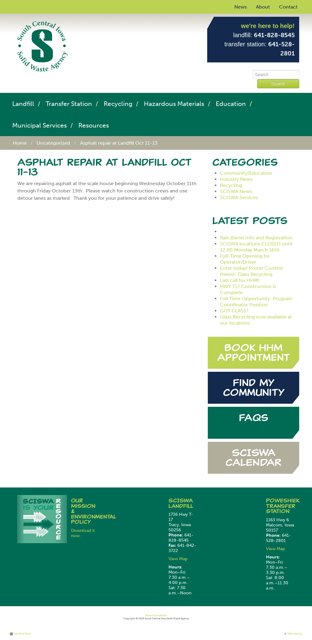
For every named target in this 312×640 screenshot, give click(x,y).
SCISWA (180, 500)
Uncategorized (53, 143)
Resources (93, 125)
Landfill (23, 103)
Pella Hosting (293, 633)
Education (231, 103)
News (240, 7)
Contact (288, 7)
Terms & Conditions (156, 615)
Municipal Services (39, 125)
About (263, 7)
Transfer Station (69, 103)
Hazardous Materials (174, 103)
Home (20, 143)
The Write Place (20, 633)
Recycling (118, 103)
